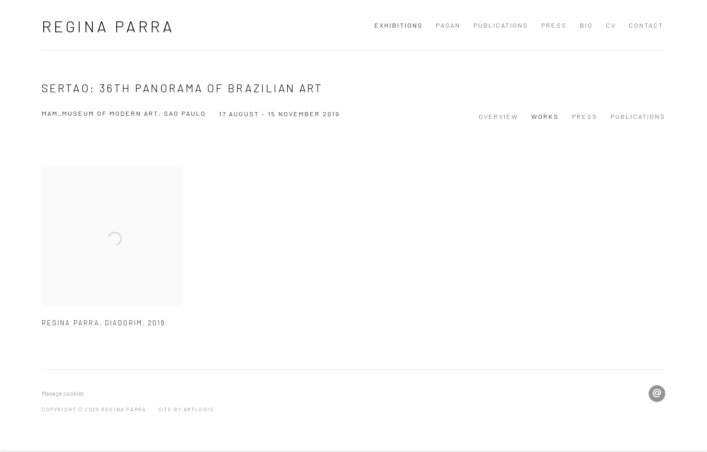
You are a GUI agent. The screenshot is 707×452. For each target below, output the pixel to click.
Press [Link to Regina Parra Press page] (554, 25)
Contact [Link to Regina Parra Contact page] (646, 25)
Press (585, 116)
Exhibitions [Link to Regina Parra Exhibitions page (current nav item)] (398, 25)
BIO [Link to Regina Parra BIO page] (586, 25)
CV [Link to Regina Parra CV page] (611, 25)
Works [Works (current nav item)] (545, 116)
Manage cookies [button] (62, 393)
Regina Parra (108, 26)
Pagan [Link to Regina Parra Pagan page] (448, 25)
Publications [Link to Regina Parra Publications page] (500, 25)
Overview (498, 116)
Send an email (657, 393)
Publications (638, 116)
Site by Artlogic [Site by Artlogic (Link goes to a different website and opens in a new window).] (186, 409)
